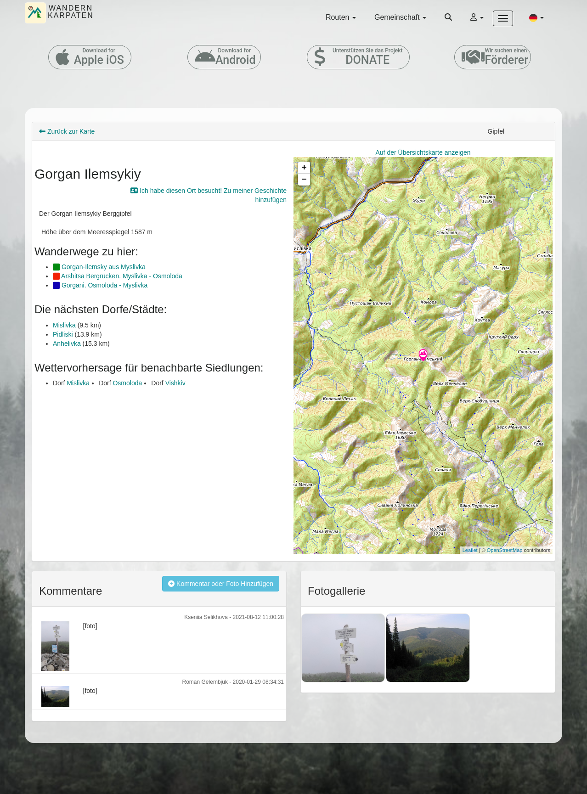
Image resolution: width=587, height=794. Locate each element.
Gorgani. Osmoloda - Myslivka (100, 285)
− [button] (304, 179)
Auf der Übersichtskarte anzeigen (423, 152)
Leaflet (470, 550)
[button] (536, 17)
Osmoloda (127, 383)
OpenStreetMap (505, 550)
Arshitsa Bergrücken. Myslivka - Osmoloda (117, 276)
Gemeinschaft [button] (400, 17)
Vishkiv (175, 383)
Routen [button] (341, 17)
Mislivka (64, 325)
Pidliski (63, 334)
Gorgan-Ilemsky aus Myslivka (99, 266)
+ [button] (304, 167)
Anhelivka (67, 343)
